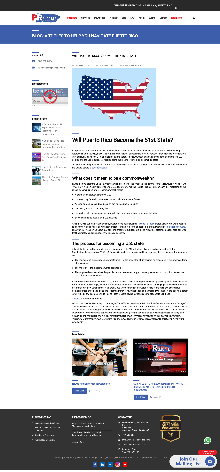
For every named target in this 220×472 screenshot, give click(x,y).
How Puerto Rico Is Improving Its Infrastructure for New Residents (87, 433)
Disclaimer (57, 458)
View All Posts (78, 442)
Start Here (72, 18)
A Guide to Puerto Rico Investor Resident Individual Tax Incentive (53, 144)
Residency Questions (44, 435)
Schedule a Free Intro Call (134, 444)
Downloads (99, 18)
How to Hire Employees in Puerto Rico (91, 384)
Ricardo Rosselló (146, 223)
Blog (124, 18)
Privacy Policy (69, 458)
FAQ (132, 18)
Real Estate (176, 18)
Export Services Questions (47, 423)
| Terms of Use (80, 458)
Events (152, 18)
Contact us (77, 298)
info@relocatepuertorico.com (51, 68)
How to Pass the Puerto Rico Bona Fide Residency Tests (55, 157)
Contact (163, 18)
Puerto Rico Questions (45, 440)
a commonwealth (98, 167)
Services (85, 18)
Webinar (113, 18)
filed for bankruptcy (176, 226)
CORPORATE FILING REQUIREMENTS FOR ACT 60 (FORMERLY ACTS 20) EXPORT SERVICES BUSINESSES (158, 387)
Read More (79, 391)
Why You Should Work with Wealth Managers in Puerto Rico (88, 424)
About (141, 18)
